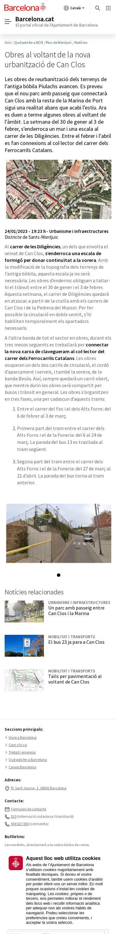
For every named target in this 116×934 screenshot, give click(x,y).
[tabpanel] (58, 533)
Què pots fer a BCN (28, 42)
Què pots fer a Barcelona (26, 760)
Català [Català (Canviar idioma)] (74, 9)
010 (13, 816)
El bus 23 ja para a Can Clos (76, 642)
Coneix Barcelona (20, 767)
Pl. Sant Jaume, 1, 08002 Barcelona (39, 788)
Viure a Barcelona (21, 737)
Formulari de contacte (28, 809)
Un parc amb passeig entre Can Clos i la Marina (76, 610)
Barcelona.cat (34, 19)
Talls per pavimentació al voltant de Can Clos (75, 678)
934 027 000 (20, 824)
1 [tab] (58, 575)
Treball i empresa (20, 752)
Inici (8, 42)
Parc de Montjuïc (59, 42)
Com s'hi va (16, 745)
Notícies (81, 42)
